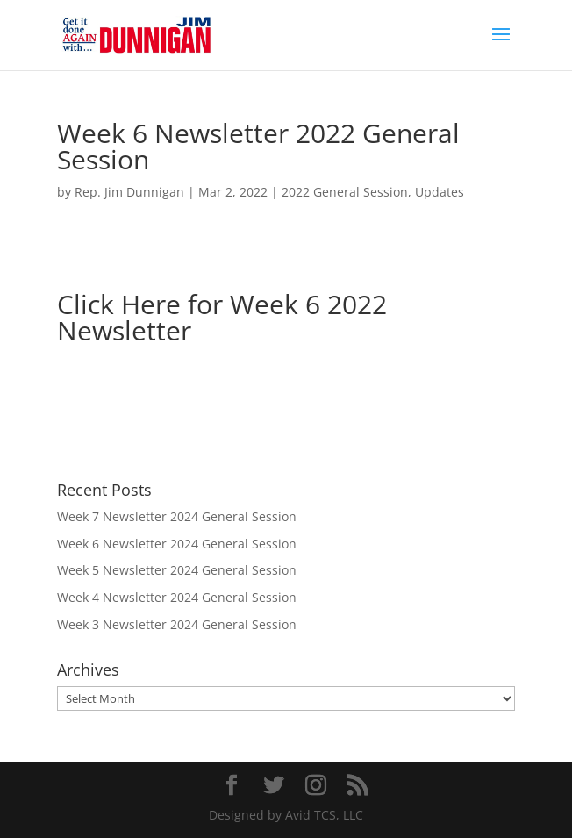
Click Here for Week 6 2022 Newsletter (222, 317)
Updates (439, 191)
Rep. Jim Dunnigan (129, 191)
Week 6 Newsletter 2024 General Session (177, 543)
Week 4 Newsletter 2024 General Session (177, 597)
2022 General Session (345, 191)
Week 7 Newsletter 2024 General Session (177, 516)
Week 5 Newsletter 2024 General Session (177, 570)
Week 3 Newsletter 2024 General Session (177, 624)
